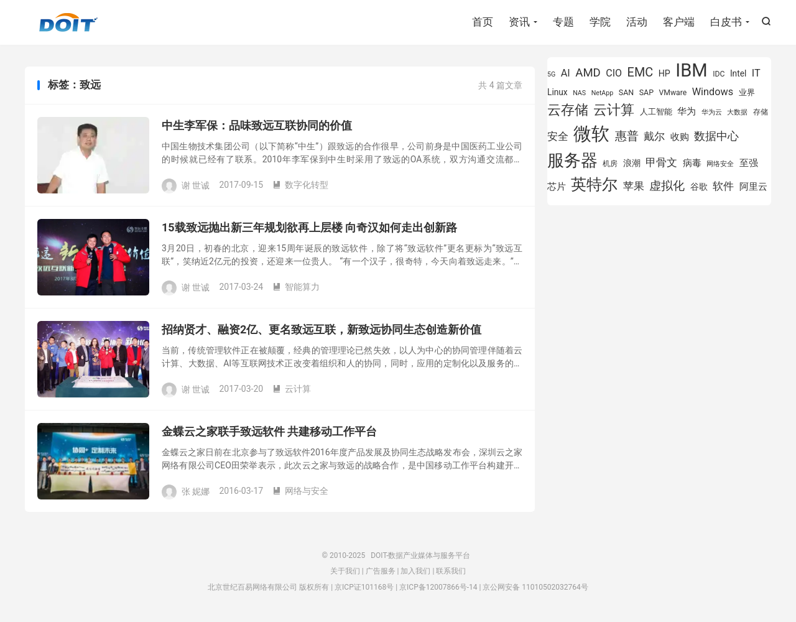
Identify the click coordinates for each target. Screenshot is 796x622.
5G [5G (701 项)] (551, 74)
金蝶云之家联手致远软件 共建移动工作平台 (269, 431)
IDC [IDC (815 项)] (718, 74)
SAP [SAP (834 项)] (646, 92)
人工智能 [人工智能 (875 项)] (656, 111)
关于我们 (345, 571)
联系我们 (451, 571)
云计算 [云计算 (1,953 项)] (613, 110)
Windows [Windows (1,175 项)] (713, 92)
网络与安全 (300, 491)
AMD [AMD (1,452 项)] (588, 73)
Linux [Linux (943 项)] (557, 92)
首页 (482, 22)
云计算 (291, 389)
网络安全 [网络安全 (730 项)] (720, 164)
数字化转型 (300, 185)
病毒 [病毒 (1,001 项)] (692, 163)
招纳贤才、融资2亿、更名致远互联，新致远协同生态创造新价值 (321, 329)
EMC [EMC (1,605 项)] (640, 72)
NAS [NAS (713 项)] (579, 93)
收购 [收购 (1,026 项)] (679, 136)
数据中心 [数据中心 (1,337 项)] (716, 135)
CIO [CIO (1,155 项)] (614, 73)
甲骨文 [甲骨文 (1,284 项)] (661, 162)
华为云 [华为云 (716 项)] (711, 112)
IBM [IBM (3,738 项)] (691, 70)
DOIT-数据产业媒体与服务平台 (68, 22)
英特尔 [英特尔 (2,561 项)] (594, 184)
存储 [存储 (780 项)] (760, 112)
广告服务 (381, 571)
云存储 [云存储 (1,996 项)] (567, 109)
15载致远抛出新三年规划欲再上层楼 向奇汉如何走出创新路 (309, 227)
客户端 (679, 22)
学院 (600, 22)
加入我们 (415, 571)
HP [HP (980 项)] (664, 73)
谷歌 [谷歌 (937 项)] (699, 187)
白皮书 (726, 22)
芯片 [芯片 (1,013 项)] (556, 186)
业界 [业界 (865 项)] (747, 92)
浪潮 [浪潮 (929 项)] (632, 163)
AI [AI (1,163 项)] (565, 73)
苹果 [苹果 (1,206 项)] (633, 186)
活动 (636, 22)
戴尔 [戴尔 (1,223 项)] (654, 136)
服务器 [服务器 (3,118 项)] (572, 160)
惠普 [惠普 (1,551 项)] (627, 136)
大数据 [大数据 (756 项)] (737, 112)
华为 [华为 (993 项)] (686, 111)
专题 (563, 22)
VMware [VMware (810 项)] (673, 92)
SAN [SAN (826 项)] (626, 92)
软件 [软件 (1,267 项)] (723, 186)
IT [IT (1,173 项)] (756, 73)
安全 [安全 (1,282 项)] (557, 136)
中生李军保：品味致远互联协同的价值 (257, 125)
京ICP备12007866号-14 (438, 587)
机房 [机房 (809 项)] (610, 163)
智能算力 (296, 287)
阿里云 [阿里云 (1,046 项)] (753, 186)
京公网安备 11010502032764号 (535, 587)
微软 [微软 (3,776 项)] (591, 133)
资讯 (519, 22)
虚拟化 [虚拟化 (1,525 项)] (667, 186)
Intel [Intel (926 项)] (738, 73)
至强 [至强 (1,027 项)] (748, 163)
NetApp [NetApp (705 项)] (602, 93)
